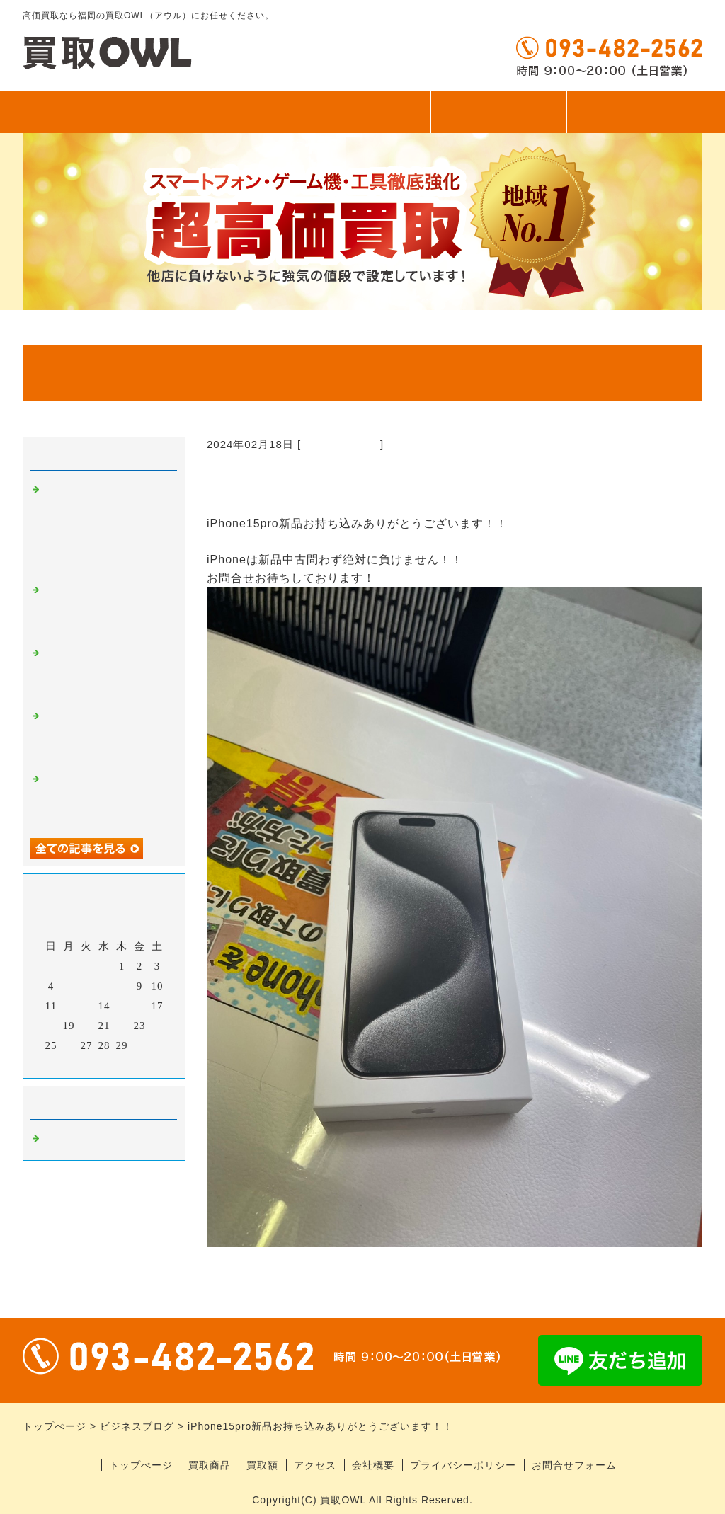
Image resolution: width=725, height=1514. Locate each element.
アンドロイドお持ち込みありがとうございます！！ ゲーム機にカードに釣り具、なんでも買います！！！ (106, 527)
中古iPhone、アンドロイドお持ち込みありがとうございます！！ (106, 735)
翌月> (133, 1063)
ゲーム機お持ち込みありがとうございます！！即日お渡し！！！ (106, 672)
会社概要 (373, 1465)
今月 (104, 1063)
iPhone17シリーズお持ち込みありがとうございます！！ (106, 798)
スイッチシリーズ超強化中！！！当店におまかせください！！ (106, 609)
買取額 (363, 112)
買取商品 (226, 112)
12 (69, 1005)
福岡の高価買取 (340, 444)
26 (69, 1045)
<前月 (74, 1063)
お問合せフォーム (574, 1465)
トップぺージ (90, 112)
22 (122, 1025)
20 (87, 1025)
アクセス (498, 112)
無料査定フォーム (634, 112)
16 (140, 1005)
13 (87, 1005)
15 (122, 1005)
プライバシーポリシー (463, 1465)
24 (158, 1025)
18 (51, 1025)
